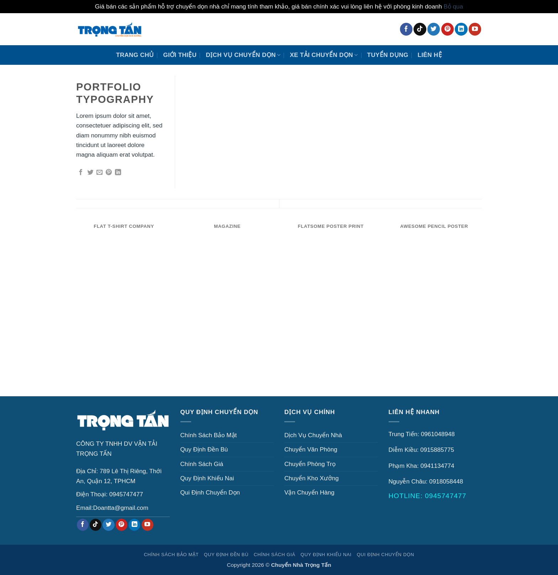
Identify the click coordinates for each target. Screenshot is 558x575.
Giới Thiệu (180, 55)
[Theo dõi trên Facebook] (406, 29)
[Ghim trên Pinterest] (109, 172)
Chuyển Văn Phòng (310, 449)
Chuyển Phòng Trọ (310, 464)
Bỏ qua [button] (453, 6)
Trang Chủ (135, 55)
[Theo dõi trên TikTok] (420, 29)
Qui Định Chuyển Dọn (210, 492)
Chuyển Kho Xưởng (311, 478)
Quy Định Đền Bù (204, 449)
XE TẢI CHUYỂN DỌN (324, 55)
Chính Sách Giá (201, 464)
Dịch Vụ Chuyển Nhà (313, 435)
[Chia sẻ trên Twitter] (90, 172)
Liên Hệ (429, 55)
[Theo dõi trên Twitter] (433, 29)
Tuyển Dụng (388, 55)
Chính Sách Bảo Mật (208, 435)
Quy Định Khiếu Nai (207, 478)
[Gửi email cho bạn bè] (99, 172)
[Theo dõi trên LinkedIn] (461, 29)
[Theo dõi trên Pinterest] (447, 29)
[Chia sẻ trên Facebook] (81, 172)
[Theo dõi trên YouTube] (475, 29)
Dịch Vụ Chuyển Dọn (243, 55)
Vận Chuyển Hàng (309, 492)
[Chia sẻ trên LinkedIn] (118, 172)
